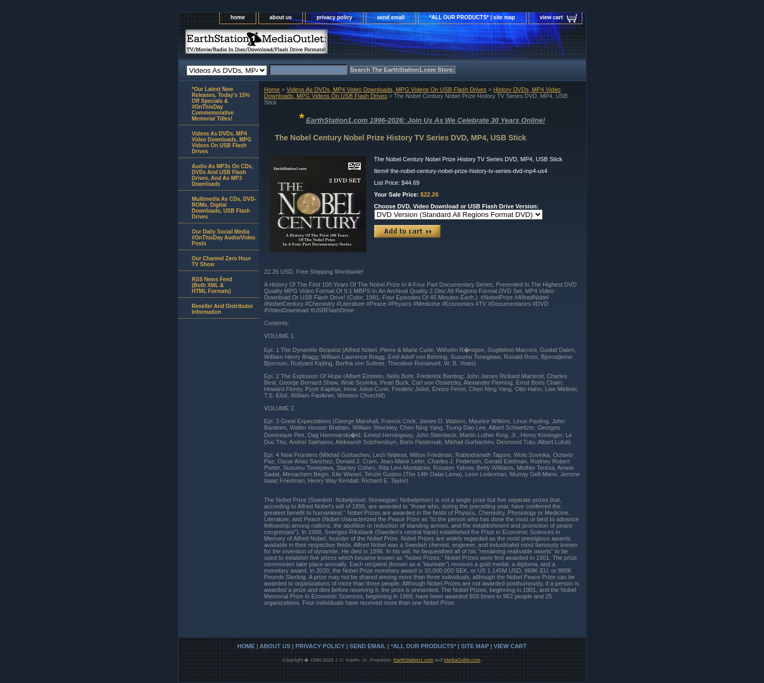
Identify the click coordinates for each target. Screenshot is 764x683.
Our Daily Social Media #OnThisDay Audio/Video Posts (224, 237)
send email (391, 17)
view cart (551, 17)
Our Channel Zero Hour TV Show (221, 261)
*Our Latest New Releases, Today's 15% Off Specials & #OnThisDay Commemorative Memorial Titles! (221, 104)
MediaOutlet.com (462, 660)
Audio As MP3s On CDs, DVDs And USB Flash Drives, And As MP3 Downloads (223, 175)
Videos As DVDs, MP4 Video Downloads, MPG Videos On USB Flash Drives (386, 89)
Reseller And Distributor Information (223, 309)
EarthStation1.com (413, 660)
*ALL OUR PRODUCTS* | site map (472, 17)
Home (272, 89)
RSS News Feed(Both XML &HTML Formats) (212, 285)
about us (281, 17)
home (238, 17)
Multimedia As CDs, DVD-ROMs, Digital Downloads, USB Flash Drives (224, 208)
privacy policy (334, 17)
